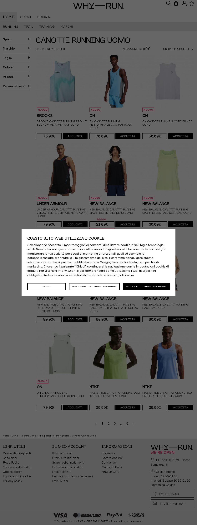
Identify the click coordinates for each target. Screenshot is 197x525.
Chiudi (47, 286)
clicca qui (127, 275)
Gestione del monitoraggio (94, 286)
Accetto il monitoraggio (146, 286)
